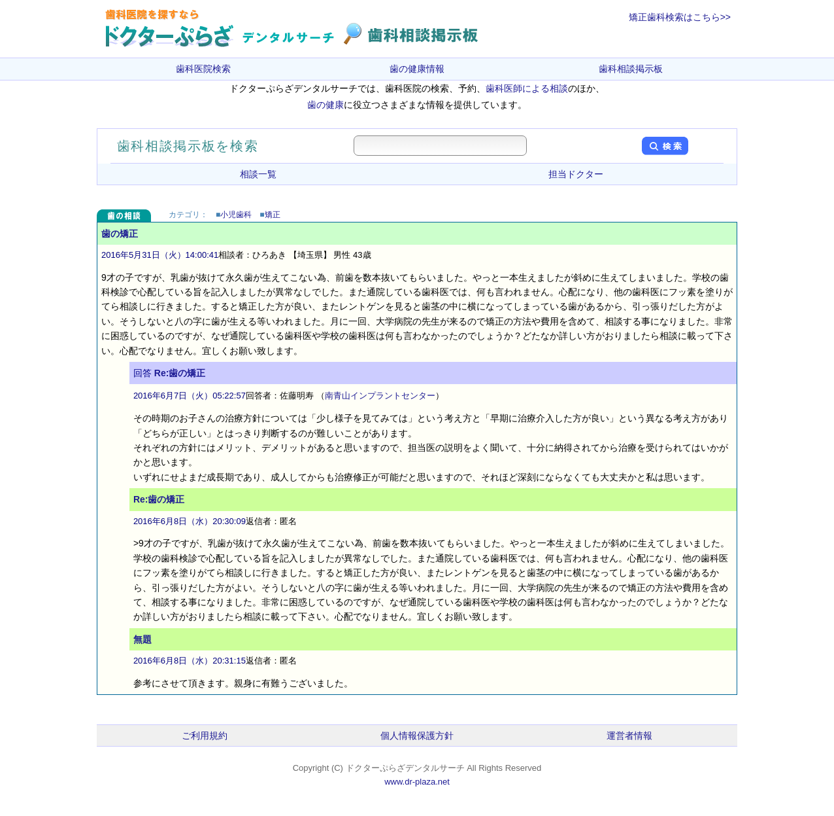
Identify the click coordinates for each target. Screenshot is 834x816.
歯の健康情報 (417, 68)
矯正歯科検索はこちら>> (680, 17)
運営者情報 (629, 735)
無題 (142, 639)
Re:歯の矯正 (180, 373)
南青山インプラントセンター (380, 395)
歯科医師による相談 (527, 88)
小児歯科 (236, 214)
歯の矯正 (119, 233)
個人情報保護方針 (417, 735)
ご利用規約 (204, 735)
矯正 (272, 214)
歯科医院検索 (203, 68)
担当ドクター (575, 174)
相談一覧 (258, 174)
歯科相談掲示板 (631, 68)
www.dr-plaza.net (417, 782)
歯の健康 (325, 104)
